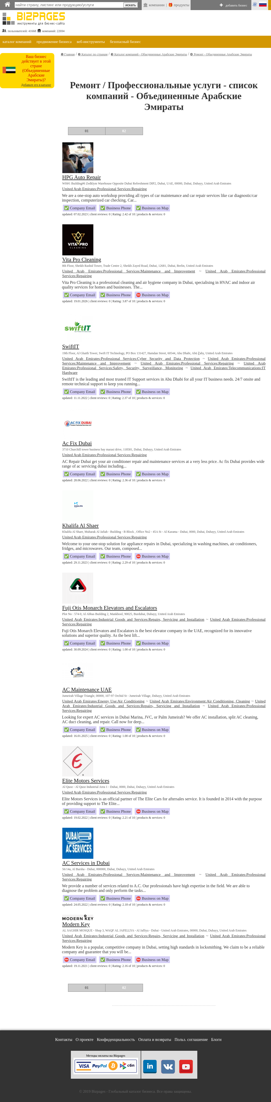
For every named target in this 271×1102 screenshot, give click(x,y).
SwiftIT (70, 346)
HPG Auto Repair (81, 177)
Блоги (216, 1039)
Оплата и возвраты (154, 1039)
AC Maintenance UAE (87, 689)
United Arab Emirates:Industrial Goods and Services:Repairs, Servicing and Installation (133, 619)
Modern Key (76, 924)
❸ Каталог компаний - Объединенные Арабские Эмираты (149, 54)
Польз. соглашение (191, 1039)
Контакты (63, 1039)
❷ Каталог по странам (92, 54)
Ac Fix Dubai (77, 443)
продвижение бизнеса (54, 42)
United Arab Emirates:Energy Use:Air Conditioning (103, 701)
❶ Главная (68, 54)
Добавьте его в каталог (36, 85)
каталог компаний (17, 42)
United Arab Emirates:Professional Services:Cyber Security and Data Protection (131, 359)
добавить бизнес (236, 5)
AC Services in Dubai (86, 863)
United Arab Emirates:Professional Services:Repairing (104, 189)
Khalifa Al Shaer (80, 525)
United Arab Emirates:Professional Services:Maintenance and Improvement (128, 271)
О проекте (84, 1039)
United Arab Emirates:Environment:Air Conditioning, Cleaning (199, 701)
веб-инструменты (91, 42)
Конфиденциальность (116, 1039)
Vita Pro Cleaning (81, 259)
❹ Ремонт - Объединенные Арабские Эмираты (221, 54)
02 (124, 131)
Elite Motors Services (85, 781)
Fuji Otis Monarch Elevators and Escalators (109, 608)
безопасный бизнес (125, 42)
